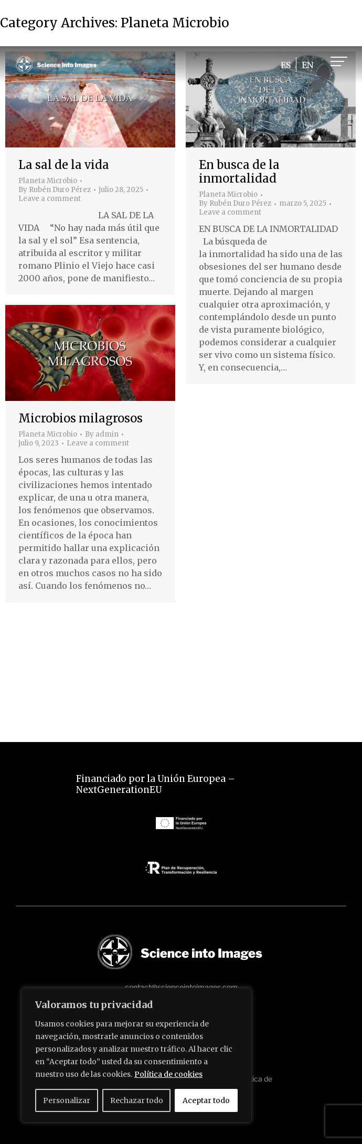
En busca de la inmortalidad (239, 171)
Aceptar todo (206, 1100)
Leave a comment (49, 199)
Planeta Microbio (47, 180)
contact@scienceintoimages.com (181, 986)
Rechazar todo (136, 1100)
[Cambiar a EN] (307, 64)
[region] (136, 1055)
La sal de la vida (63, 164)
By (54, 190)
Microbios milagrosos (80, 418)
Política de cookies (168, 1074)
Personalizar (66, 1100)
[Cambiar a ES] (285, 64)
